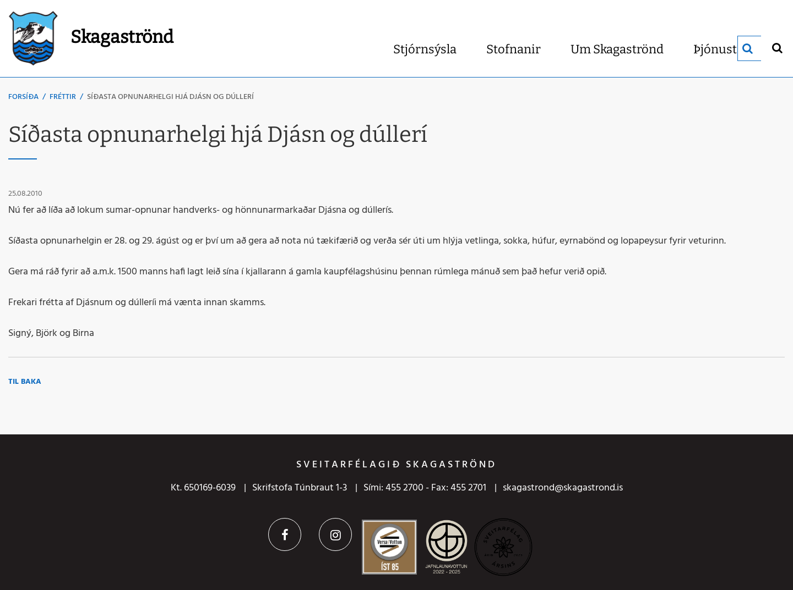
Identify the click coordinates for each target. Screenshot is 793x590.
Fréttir (63, 97)
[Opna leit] (777, 47)
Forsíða (23, 97)
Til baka (24, 382)
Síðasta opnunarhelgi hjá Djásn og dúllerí (170, 97)
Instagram (335, 534)
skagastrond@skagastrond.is (563, 488)
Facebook (284, 534)
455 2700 (404, 488)
